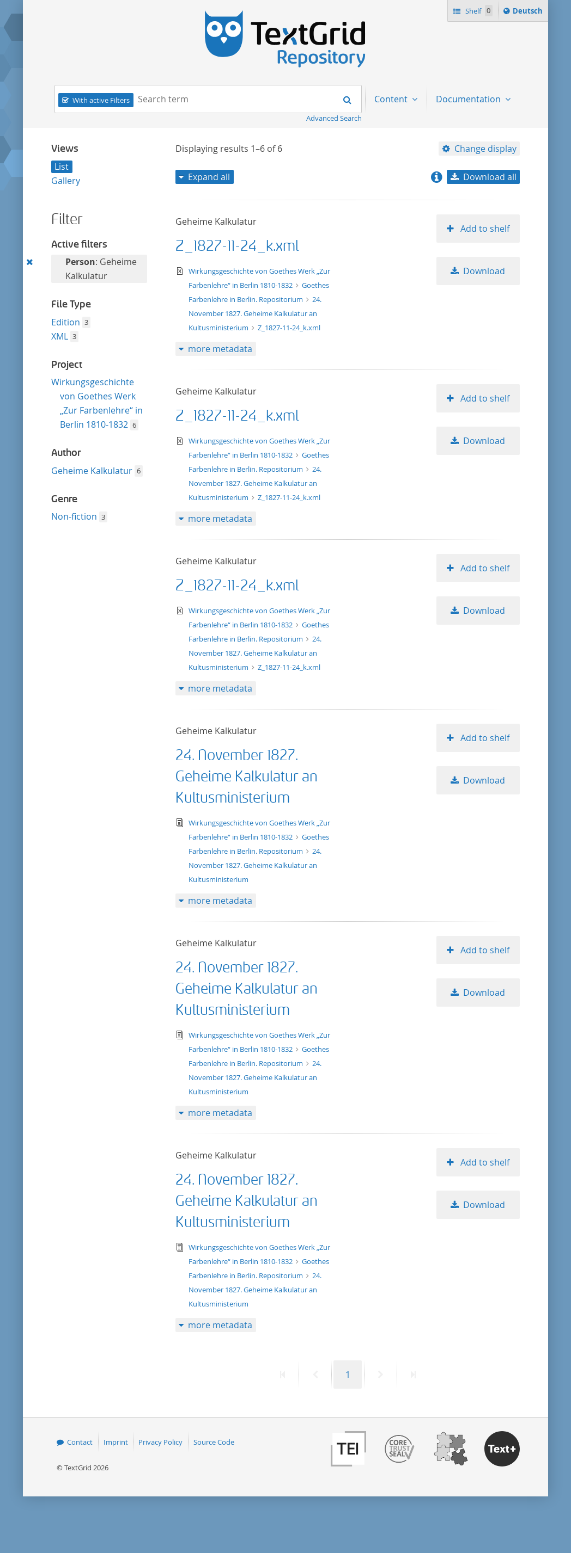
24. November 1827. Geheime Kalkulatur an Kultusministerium (255, 313)
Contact (80, 1442)
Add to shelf (483, 229)
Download (484, 271)
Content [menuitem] (392, 99)
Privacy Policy (160, 1442)
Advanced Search (334, 118)
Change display (485, 149)
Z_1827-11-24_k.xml (237, 246)
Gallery (65, 181)
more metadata (220, 349)
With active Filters (101, 100)
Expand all (209, 177)
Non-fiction (74, 516)
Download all (490, 177)
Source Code (213, 1442)
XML (59, 336)
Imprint (116, 1442)
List (61, 166)
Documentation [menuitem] (469, 99)
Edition (65, 322)
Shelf (478, 10)
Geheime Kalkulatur (91, 471)
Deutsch (528, 12)
